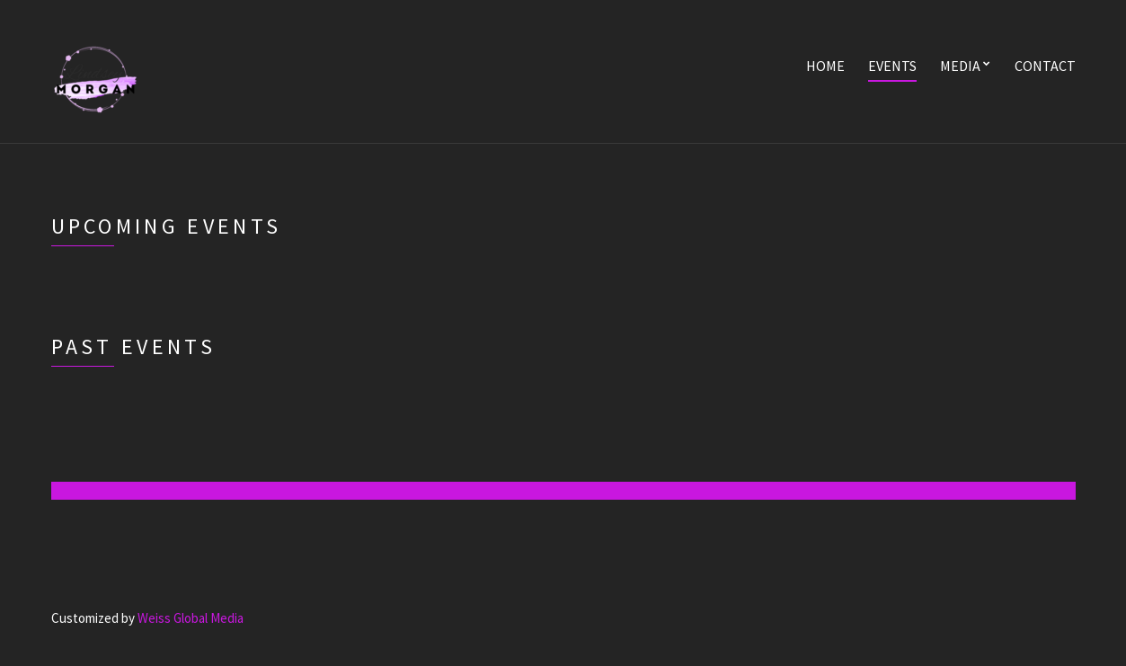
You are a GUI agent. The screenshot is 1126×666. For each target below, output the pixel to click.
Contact (1045, 66)
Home (825, 66)
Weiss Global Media (190, 617)
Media (960, 66)
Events (892, 66)
